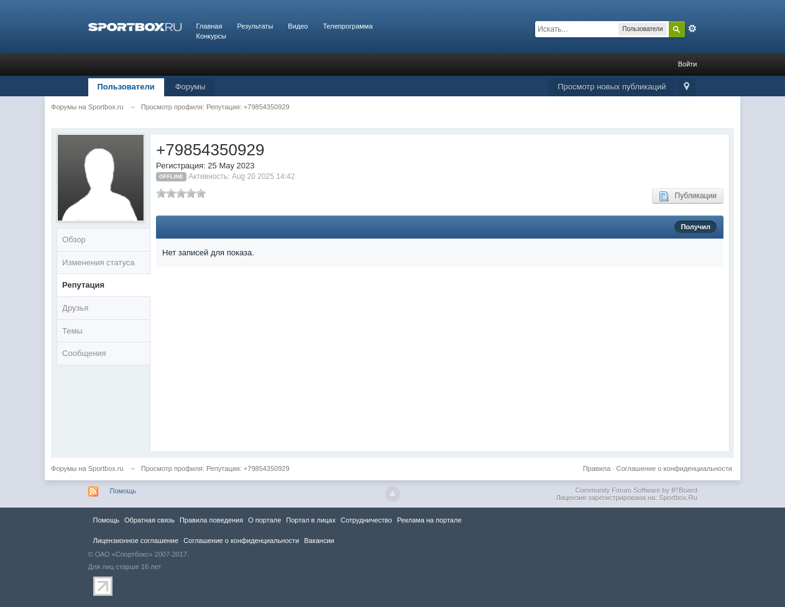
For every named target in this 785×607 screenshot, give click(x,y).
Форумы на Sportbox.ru (87, 468)
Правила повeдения (211, 520)
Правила (597, 468)
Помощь (123, 491)
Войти (687, 64)
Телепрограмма (347, 26)
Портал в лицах (311, 520)
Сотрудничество (366, 520)
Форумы (190, 86)
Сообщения (84, 353)
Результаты (255, 26)
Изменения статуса (98, 262)
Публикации (688, 196)
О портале (264, 520)
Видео (298, 26)
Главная (209, 26)
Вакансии (319, 540)
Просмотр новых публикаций (612, 86)
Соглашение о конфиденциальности (674, 468)
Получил (695, 226)
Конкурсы (211, 36)
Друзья (75, 308)
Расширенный (692, 29)
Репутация (83, 285)
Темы (72, 330)
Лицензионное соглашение (136, 540)
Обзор (74, 239)
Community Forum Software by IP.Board (636, 490)
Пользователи (126, 86)
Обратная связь (149, 520)
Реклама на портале (429, 520)
